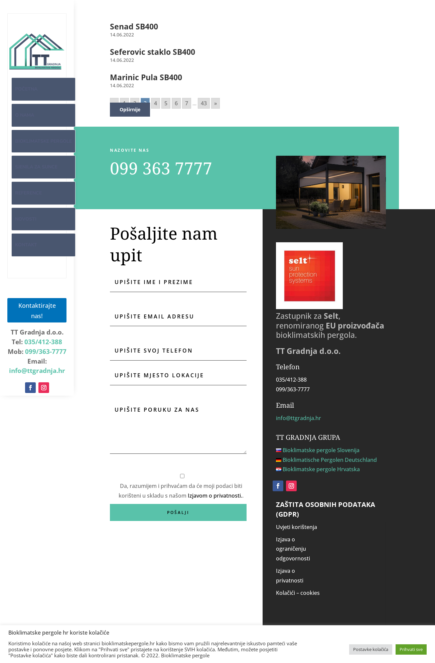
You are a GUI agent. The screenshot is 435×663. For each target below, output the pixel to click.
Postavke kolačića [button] (370, 649)
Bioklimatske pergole (43, 141)
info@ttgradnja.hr (37, 370)
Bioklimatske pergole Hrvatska (321, 469)
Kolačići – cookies (298, 592)
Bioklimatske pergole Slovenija (321, 450)
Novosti (25, 219)
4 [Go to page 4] (155, 103)
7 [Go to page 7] (186, 103)
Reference (28, 193)
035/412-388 (43, 341)
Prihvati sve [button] (411, 649)
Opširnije (130, 109)
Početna (26, 89)
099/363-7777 (45, 351)
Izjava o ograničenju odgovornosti (293, 549)
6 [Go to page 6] (176, 103)
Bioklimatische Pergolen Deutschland (330, 459)
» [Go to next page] (215, 103)
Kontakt (26, 245)
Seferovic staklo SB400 (152, 51)
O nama (24, 115)
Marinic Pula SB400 (146, 77)
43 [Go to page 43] (204, 103)
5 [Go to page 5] (165, 103)
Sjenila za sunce (36, 167)
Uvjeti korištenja (296, 527)
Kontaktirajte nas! (37, 310)
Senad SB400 (134, 26)
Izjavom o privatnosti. (215, 495)
